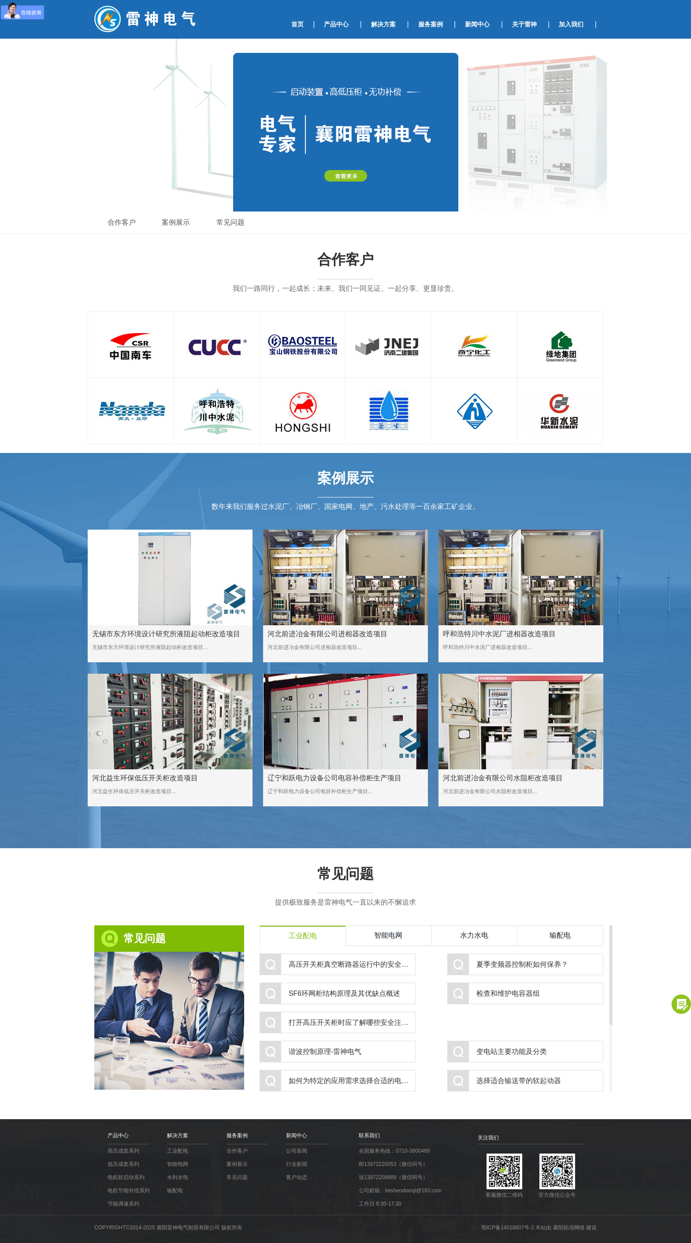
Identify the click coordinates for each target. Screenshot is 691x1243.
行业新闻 (296, 1164)
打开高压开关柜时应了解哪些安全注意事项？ (352, 1022)
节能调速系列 (123, 1204)
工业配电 (303, 935)
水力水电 (474, 935)
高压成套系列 (123, 1151)
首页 (297, 24)
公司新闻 (296, 1151)
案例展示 (176, 222)
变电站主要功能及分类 (511, 1051)
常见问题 (231, 222)
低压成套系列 (123, 1164)
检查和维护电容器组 (508, 993)
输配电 (560, 935)
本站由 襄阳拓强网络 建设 (566, 1227)
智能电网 (388, 935)
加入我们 (571, 24)
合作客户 (122, 222)
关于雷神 (524, 24)
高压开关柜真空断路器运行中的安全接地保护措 (352, 964)
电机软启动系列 (126, 1177)
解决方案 (383, 24)
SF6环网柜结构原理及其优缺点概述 (344, 993)
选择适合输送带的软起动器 (518, 1080)
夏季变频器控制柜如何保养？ (522, 964)
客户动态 (296, 1177)
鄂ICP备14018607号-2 (508, 1227)
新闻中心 (477, 24)
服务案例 (430, 24)
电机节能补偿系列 (129, 1190)
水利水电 (177, 1177)
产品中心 (336, 24)
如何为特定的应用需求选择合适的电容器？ (352, 1080)
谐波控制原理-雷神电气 (325, 1051)
